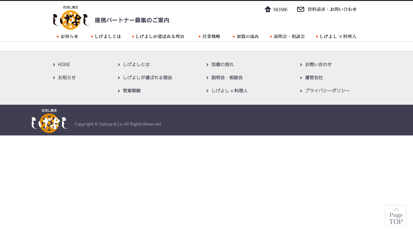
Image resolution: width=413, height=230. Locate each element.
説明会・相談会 (227, 77)
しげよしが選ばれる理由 (147, 77)
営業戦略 (132, 91)
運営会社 (314, 77)
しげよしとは (136, 64)
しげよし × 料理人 (229, 91)
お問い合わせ (318, 64)
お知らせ (67, 77)
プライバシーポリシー (327, 91)
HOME (64, 64)
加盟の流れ (222, 64)
